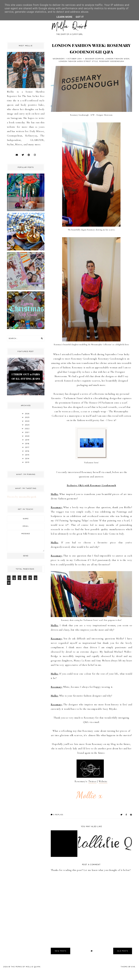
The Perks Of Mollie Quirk (26, 967)
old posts (122, 951)
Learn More (65, 16)
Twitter (92, 781)
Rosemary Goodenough (111, 61)
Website (103, 781)
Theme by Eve (128, 967)
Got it (80, 16)
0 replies (57, 815)
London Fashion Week (117, 59)
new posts (60, 951)
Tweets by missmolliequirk (21, 496)
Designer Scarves (94, 59)
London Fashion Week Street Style (78, 61)
